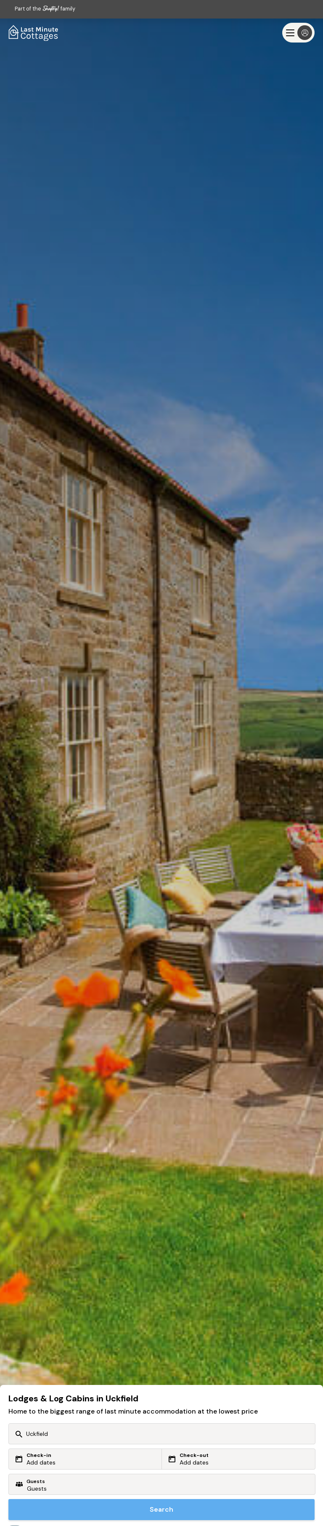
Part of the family (45, 8)
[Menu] (298, 33)
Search (161, 1509)
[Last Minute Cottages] (33, 32)
